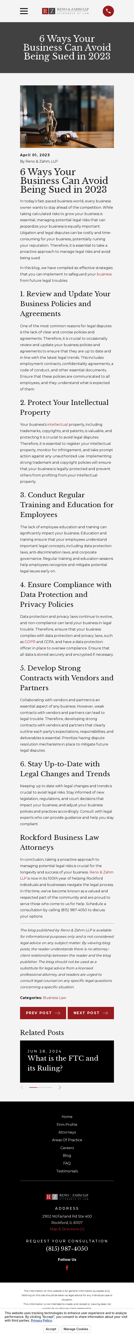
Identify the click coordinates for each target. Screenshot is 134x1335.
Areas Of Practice (67, 1140)
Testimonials (67, 1171)
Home (67, 1117)
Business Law (54, 998)
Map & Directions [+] (67, 1229)
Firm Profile (67, 1125)
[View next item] (60, 1087)
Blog (67, 1156)
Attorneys (67, 1132)
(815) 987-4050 (67, 1248)
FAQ (67, 1163)
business (104, 274)
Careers (67, 1148)
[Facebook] (67, 1267)
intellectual (57, 424)
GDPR (29, 642)
